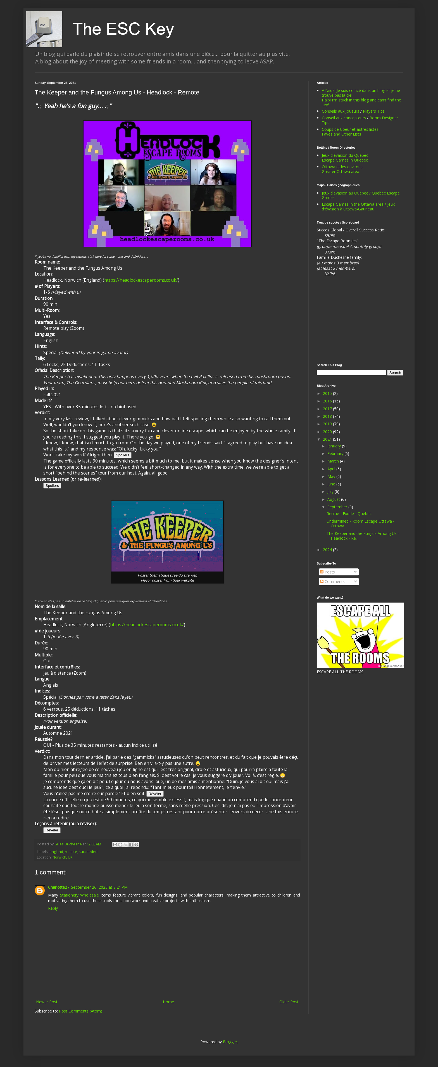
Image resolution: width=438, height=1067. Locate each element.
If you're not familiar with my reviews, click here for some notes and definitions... (91, 256)
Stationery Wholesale (79, 895)
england (56, 851)
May (331, 476)
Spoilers (122, 455)
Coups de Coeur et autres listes (350, 129)
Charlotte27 (58, 887)
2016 (328, 401)
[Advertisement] (360, 320)
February (335, 453)
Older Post (289, 1001)
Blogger (230, 1041)
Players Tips (374, 111)
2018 (328, 416)
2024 (328, 549)
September (337, 506)
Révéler (155, 794)
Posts (327, 572)
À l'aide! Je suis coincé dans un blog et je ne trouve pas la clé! (361, 93)
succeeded (88, 851)
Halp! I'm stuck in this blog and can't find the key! (361, 102)
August (334, 499)
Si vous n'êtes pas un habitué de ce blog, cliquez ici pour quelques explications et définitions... (102, 601)
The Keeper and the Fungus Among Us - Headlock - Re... (363, 536)
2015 (328, 393)
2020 (328, 431)
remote (71, 851)
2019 (328, 423)
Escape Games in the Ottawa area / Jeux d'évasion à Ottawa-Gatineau (358, 206)
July (331, 491)
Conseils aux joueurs (340, 111)
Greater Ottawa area (340, 171)
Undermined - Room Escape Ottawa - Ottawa (360, 523)
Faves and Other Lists (341, 134)
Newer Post (47, 1001)
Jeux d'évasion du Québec (345, 155)
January (334, 446)
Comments (332, 581)
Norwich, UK (62, 857)
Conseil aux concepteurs (344, 117)
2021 (328, 439)
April (331, 468)
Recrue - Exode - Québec (349, 513)
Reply (53, 908)
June (331, 484)
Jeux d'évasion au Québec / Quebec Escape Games (361, 195)
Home (168, 1001)
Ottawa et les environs (342, 166)
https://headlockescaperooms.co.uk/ (141, 280)
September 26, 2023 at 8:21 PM (99, 887)
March (333, 461)
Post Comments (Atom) (80, 1011)
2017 (328, 408)
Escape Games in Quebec (345, 160)
